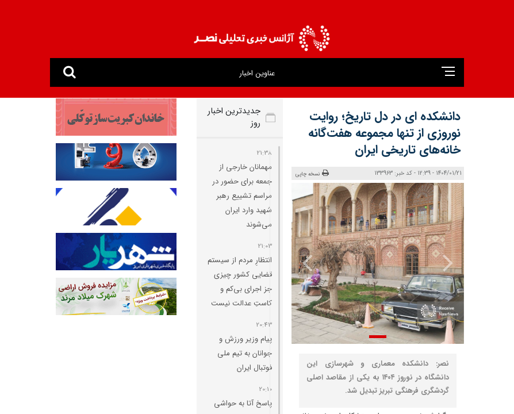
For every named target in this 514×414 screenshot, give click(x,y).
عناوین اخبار (256, 73)
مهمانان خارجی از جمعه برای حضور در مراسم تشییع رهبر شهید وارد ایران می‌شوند (242, 196)
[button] (377, 336)
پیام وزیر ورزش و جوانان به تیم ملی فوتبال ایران (244, 353)
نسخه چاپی (312, 173)
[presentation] (447, 262)
